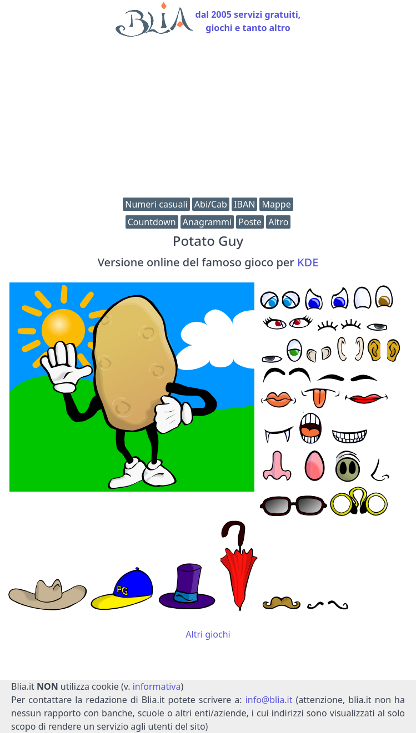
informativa (157, 686)
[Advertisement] (208, 120)
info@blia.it (269, 700)
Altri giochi (208, 634)
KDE (307, 262)
